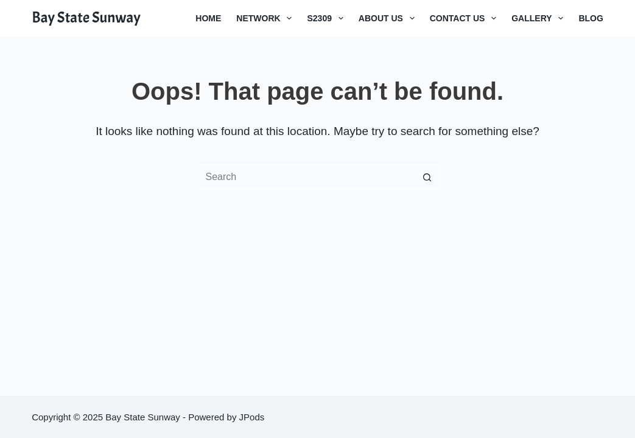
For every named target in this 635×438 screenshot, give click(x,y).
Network (266, 18)
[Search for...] (305, 177)
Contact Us (466, 18)
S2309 (327, 18)
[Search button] (427, 177)
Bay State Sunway (86, 17)
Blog (590, 18)
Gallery (539, 18)
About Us (389, 18)
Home (208, 18)
